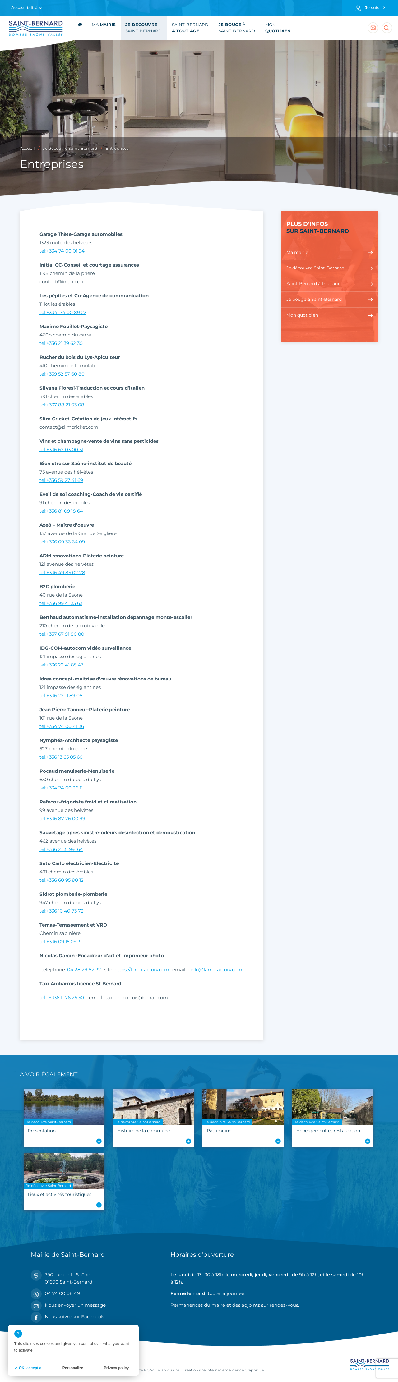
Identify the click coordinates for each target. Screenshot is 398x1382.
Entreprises (116, 148)
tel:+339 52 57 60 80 (62, 374)
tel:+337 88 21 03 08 (61, 405)
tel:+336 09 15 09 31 (60, 942)
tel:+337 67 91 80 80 (61, 634)
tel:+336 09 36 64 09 (62, 542)
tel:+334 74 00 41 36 (61, 726)
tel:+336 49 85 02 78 (62, 572)
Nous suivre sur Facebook (67, 1316)
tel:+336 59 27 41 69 (61, 480)
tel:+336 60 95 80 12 (61, 880)
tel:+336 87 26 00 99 (62, 818)
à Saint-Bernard (237, 27)
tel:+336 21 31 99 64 (61, 849)
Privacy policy (116, 1368)
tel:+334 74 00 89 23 (62, 312)
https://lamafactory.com (142, 969)
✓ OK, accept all (29, 1368)
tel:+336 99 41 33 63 (60, 603)
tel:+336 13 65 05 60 (61, 757)
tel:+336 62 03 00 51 (61, 449)
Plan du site (168, 1370)
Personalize (72, 1368)
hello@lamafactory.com (214, 969)
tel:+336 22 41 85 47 (61, 665)
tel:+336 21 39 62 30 (61, 343)
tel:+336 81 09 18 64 (61, 511)
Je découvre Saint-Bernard (70, 148)
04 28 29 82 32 (84, 969)
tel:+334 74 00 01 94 (62, 251)
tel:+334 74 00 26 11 (61, 788)
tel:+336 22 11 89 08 (61, 695)
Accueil (27, 148)
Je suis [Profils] (372, 7)
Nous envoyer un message (68, 1305)
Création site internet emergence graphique (223, 1370)
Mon (278, 27)
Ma (104, 24)
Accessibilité (24, 7)
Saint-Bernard (143, 27)
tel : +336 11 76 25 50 (62, 997)
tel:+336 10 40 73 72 (61, 911)
